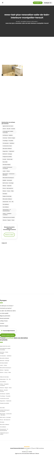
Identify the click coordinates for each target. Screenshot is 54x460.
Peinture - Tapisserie (7, 185)
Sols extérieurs (6, 204)
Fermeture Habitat (6, 164)
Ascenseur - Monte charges (4, 353)
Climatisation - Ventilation (8, 143)
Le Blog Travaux (4, 321)
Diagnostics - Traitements (8, 151)
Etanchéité (5, 161)
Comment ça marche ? (6, 308)
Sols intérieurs (6, 207)
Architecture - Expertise (7, 135)
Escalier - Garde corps (7, 159)
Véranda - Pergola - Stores (8, 220)
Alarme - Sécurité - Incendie (9, 128)
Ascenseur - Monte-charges (9, 138)
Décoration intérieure (7, 148)
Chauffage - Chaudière (8, 140)
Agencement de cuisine (5, 346)
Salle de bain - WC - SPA (8, 201)
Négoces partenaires (5, 316)
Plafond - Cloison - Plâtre (8, 191)
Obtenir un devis (9, 234)
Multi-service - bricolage (8, 183)
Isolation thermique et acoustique (7, 168)
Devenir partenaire (4, 318)
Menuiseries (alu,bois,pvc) (8, 177)
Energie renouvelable (7, 156)
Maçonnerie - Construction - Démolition (9, 174)
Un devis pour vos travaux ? (6, 305)
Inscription (37, 2)
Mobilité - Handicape (7, 180)
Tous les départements (8, 330)
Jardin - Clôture (6, 171)
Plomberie (5, 193)
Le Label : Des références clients (8, 310)
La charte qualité (4, 313)
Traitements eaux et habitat (9, 217)
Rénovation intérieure (7, 199)
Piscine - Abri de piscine (8, 188)
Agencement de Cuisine (8, 126)
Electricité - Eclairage (7, 154)
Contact (2, 323)
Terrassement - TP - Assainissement (7, 210)
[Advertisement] (27, 48)
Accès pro (47, 2)
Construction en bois (7, 145)
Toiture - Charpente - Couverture (7, 214)
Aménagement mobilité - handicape (8, 132)
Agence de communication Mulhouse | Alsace (27, 453)
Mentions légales (4, 326)
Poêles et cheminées (7, 196)
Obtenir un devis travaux (7, 335)
